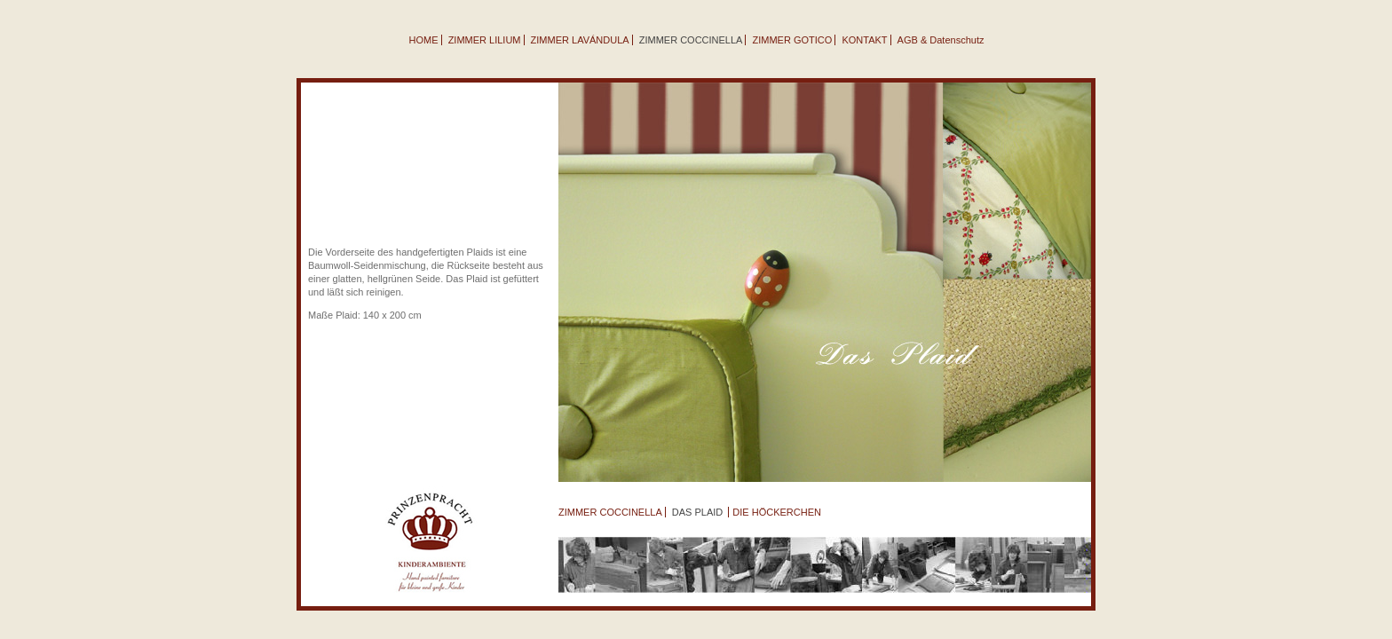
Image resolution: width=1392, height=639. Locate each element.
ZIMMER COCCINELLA (610, 512)
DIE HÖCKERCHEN (776, 512)
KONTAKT (864, 40)
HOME (424, 40)
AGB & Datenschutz (941, 40)
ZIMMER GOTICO (793, 40)
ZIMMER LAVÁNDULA (580, 40)
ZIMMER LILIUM (484, 40)
